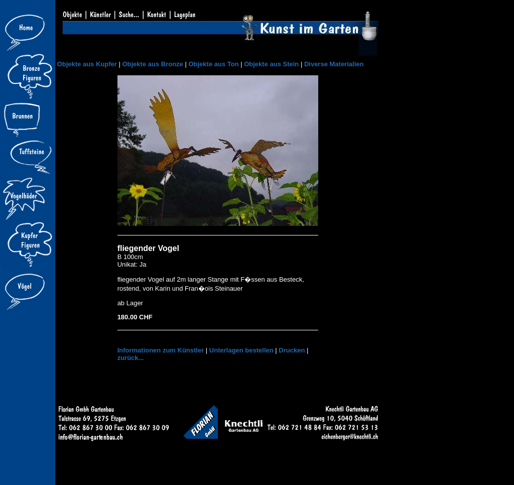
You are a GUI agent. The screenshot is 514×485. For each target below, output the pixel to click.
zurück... (130, 357)
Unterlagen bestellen (241, 350)
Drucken (292, 350)
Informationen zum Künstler (160, 350)
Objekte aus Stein (271, 64)
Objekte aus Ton (213, 64)
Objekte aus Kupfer (87, 64)
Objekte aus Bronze (152, 64)
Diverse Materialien (334, 64)
